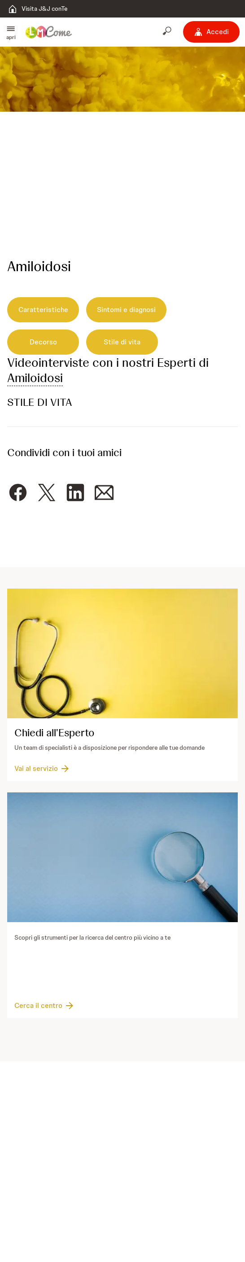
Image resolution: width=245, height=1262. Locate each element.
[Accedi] (211, 32)
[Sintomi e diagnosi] (126, 309)
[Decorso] (43, 342)
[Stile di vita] (122, 342)
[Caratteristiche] (43, 309)
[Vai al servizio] (42, 769)
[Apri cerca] (168, 32)
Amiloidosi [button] (35, 377)
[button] (10, 31)
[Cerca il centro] (44, 1005)
